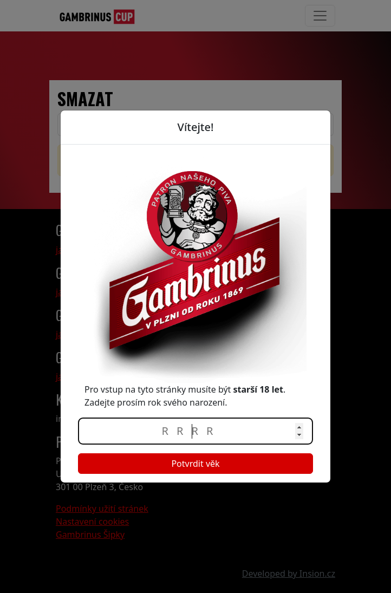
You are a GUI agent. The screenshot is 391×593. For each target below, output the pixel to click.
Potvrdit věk (195, 464)
